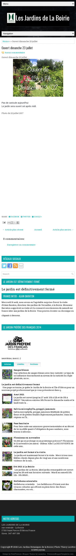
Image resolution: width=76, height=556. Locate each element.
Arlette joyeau (38, 549)
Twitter (25, 216)
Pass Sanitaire (21, 423)
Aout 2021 (19, 394)
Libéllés (20, 364)
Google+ (37, 216)
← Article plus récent (13, 229)
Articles (7, 364)
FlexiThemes (16, 554)
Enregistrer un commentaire (21, 244)
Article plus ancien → (63, 229)
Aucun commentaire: (15, 52)
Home (6, 41)
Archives (34, 364)
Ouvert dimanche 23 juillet (17, 48)
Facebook (14, 216)
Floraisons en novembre (27, 437)
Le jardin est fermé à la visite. (30, 452)
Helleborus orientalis (25, 481)
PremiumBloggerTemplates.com (60, 554)
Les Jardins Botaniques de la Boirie (35, 546)
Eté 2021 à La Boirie (24, 466)
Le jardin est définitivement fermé (28, 289)
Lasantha (42, 554)
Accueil (38, 229)
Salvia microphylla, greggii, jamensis (34, 408)
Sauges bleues (21, 370)
